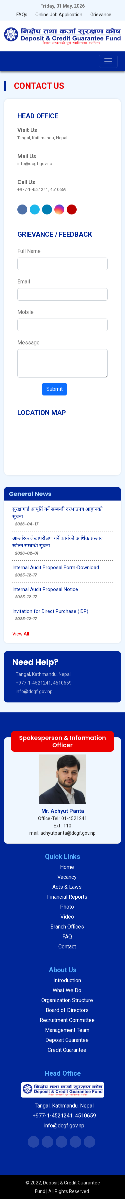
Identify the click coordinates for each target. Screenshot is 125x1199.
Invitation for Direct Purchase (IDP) (50, 611)
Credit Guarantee (67, 1050)
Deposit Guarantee (67, 1040)
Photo (67, 907)
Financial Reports (67, 897)
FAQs (21, 14)
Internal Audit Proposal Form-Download (55, 567)
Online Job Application (58, 14)
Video (67, 917)
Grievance (100, 14)
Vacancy (67, 877)
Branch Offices (67, 927)
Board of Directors (67, 1010)
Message (28, 342)
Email (23, 281)
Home (67, 867)
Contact (67, 946)
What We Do (67, 990)
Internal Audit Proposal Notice (45, 589)
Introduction (67, 980)
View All (20, 633)
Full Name (29, 251)
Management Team (67, 1030)
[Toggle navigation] (108, 61)
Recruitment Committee (67, 1020)
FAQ (67, 936)
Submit (54, 389)
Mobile (25, 312)
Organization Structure (67, 1000)
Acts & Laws (67, 887)
